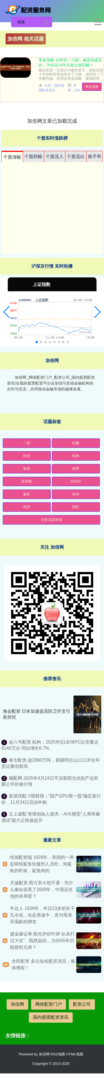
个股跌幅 (33, 156)
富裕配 (26, 481)
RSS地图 (57, 1054)
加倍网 (17, 1004)
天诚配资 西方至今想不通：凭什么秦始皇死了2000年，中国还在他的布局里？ (41, 889)
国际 (75, 507)
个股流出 (76, 156)
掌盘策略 (91, 87)
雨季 (75, 468)
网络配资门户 (48, 1004)
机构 (75, 456)
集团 (26, 468)
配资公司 (82, 1004)
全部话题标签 (51, 520)
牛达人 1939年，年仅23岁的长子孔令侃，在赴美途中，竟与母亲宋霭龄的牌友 (42, 915)
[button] (6, 312)
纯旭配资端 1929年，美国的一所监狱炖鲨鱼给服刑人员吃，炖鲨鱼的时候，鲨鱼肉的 (42, 864)
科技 (26, 456)
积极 (75, 443)
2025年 (76, 481)
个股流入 (55, 156)
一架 (26, 443)
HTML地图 (74, 1054)
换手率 (94, 156)
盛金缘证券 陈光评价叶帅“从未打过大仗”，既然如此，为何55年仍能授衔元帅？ (42, 941)
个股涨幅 (12, 157)
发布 (75, 494)
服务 (26, 494)
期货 (26, 507)
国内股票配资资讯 (51, 1017)
